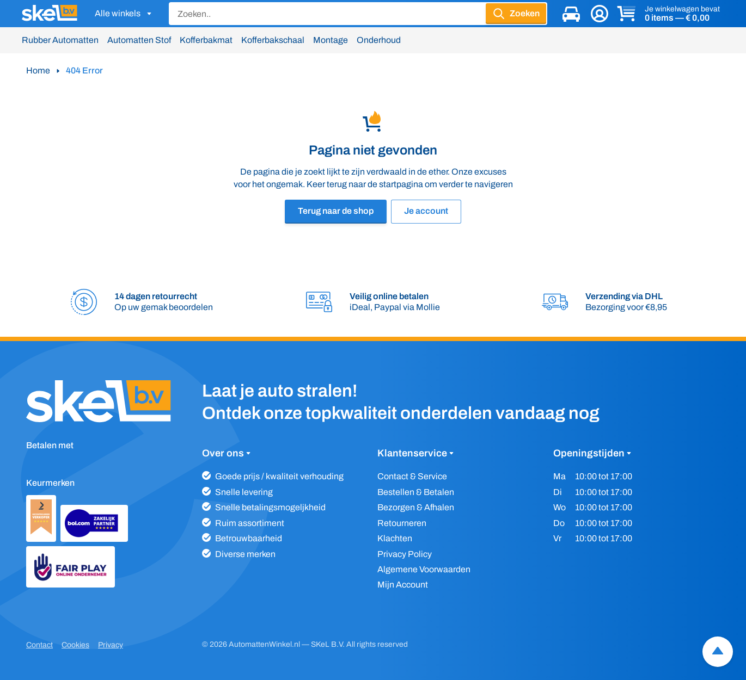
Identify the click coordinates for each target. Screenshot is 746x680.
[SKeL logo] (49, 13)
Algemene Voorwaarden (423, 569)
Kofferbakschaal (272, 40)
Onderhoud (379, 40)
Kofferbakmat (206, 40)
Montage (330, 40)
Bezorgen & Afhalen (415, 507)
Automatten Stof (139, 40)
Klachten (394, 538)
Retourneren (401, 523)
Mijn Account (402, 584)
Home (38, 70)
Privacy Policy (404, 554)
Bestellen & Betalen (415, 492)
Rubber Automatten (60, 40)
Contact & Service (412, 476)
